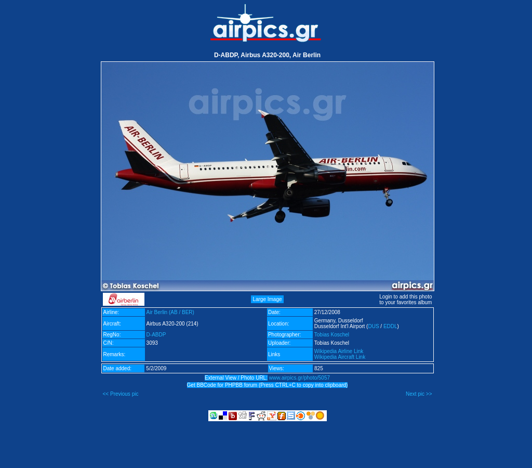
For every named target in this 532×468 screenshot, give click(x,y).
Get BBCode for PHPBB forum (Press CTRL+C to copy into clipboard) (267, 385)
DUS (373, 326)
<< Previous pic (121, 394)
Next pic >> (419, 394)
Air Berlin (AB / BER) (170, 312)
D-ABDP (156, 334)
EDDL (390, 326)
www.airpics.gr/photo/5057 (299, 378)
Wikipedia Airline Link (339, 351)
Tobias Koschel (331, 334)
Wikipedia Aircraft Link (339, 357)
